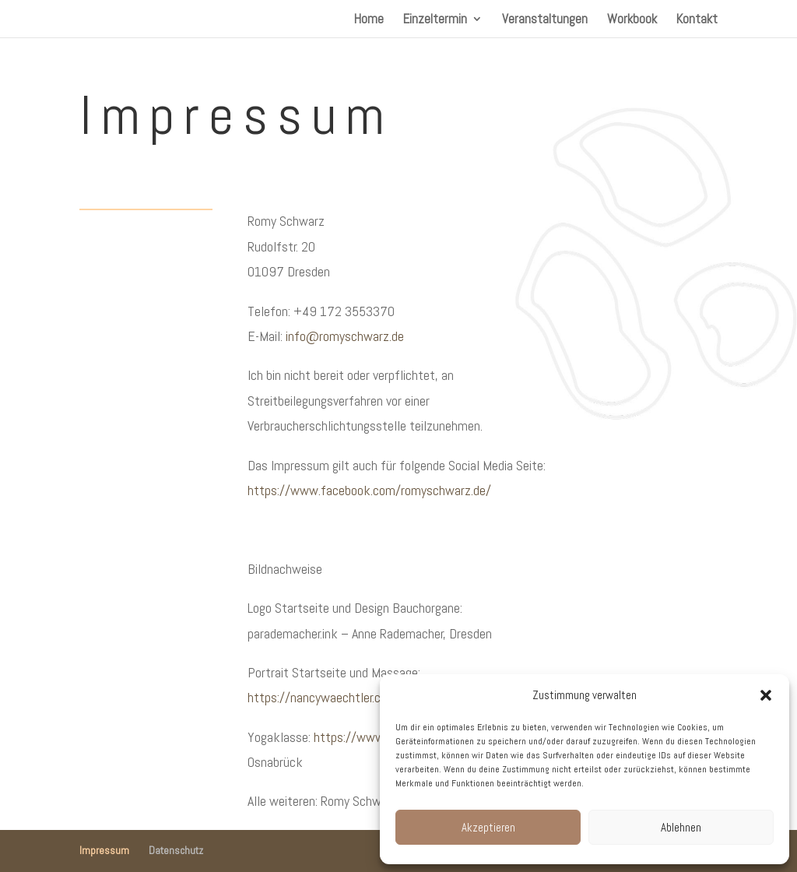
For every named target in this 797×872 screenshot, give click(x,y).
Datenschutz (176, 850)
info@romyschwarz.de (345, 336)
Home (369, 20)
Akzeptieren (488, 827)
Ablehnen (681, 827)
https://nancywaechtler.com (322, 697)
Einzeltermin (435, 20)
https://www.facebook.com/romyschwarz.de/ (369, 490)
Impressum (104, 850)
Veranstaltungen (545, 20)
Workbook (632, 20)
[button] (766, 695)
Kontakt (697, 20)
